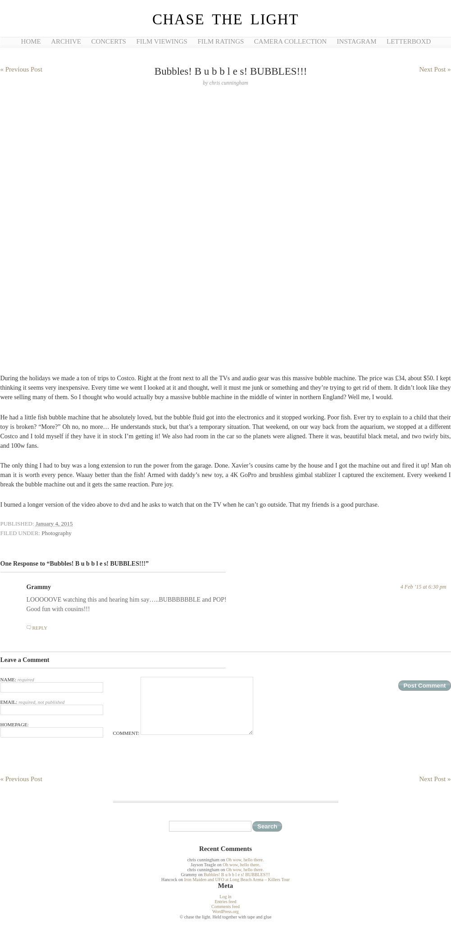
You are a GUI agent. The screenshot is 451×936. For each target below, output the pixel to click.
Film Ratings (220, 41)
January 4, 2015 (54, 523)
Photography (56, 533)
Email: (51, 707)
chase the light (225, 19)
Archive (66, 41)
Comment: (183, 733)
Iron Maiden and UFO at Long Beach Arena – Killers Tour (237, 879)
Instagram (357, 41)
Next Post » (435, 69)
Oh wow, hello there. (245, 859)
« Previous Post (21, 69)
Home (31, 41)
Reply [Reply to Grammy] (40, 627)
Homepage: (51, 730)
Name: (51, 685)
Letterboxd (409, 41)
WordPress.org (225, 911)
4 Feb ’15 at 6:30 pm (423, 587)
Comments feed (225, 906)
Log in (225, 896)
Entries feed (225, 901)
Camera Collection (290, 41)
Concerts (108, 41)
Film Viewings (161, 41)
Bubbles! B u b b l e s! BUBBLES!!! (237, 874)
